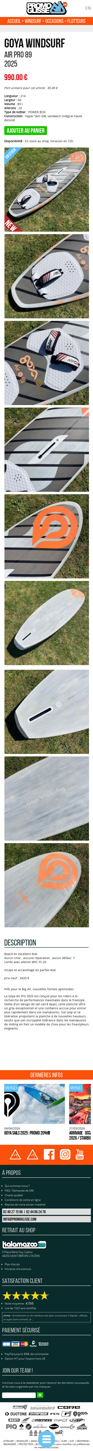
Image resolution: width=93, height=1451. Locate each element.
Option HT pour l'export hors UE (25, 1358)
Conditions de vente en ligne (23, 1200)
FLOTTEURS (76, 21)
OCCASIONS (54, 21)
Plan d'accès (12, 1264)
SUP (72, 1441)
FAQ (7, 1190)
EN (88, 8)
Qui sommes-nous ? (17, 1186)
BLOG (39, 1444)
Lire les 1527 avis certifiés (20, 1308)
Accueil (14, 21)
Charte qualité (14, 1195)
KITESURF (8, 1441)
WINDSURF (33, 21)
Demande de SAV (23, 1190)
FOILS (55, 1441)
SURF (64, 1441)
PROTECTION (26, 1444)
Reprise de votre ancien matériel (25, 1204)
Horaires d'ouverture (18, 1269)
